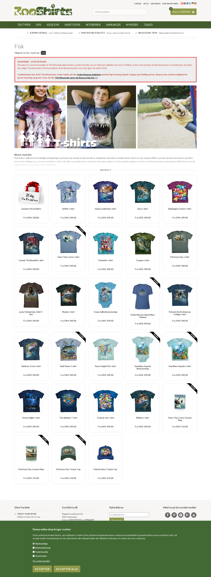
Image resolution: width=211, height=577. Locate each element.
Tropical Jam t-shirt (105, 418)
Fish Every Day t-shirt (179, 257)
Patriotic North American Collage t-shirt (180, 313)
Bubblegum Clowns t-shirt (179, 209)
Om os (146, 4)
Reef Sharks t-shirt (68, 366)
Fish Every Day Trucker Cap (68, 469)
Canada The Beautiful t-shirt (31, 260)
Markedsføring (42, 547)
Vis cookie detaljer (41, 561)
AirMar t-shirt (68, 209)
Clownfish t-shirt (105, 260)
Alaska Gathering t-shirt (105, 209)
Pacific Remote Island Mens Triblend (143, 316)
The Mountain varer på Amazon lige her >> (76, 77)
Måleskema (155, 4)
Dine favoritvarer (170, 4)
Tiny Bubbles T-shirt (68, 418)
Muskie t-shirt (68, 312)
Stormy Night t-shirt (31, 418)
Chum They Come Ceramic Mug (180, 419)
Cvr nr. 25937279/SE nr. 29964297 (78, 520)
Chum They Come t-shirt (68, 257)
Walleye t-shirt (142, 418)
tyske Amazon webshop (89, 74)
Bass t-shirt (143, 209)
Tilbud (148, 24)
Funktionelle (41, 552)
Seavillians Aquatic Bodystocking (142, 367)
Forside (137, 4)
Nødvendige (41, 543)
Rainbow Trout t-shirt (31, 366)
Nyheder (132, 24)
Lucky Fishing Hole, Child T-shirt (31, 313)
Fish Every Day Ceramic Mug (31, 469)
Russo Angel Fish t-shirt (105, 366)
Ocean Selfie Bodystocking (105, 312)
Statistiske (41, 556)
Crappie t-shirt (142, 260)
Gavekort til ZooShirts (31, 209)
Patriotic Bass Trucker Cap (105, 469)
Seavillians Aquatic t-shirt (180, 366)
